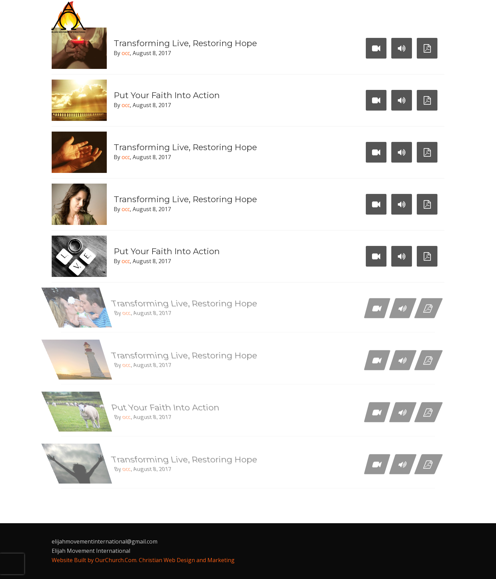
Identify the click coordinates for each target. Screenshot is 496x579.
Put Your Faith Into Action (167, 95)
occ (126, 53)
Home (165, 17)
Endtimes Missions (258, 17)
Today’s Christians (325, 17)
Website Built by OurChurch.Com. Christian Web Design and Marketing (143, 560)
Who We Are (201, 17)
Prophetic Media (390, 17)
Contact (170, 37)
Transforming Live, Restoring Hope (185, 147)
